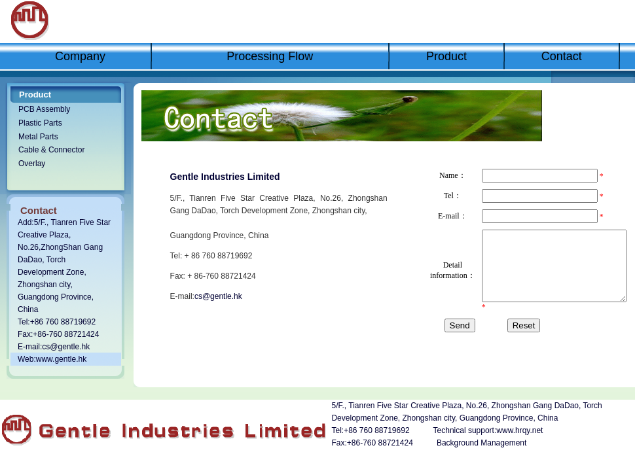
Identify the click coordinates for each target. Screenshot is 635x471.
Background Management (481, 442)
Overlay (31, 163)
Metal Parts (38, 136)
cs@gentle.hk (66, 346)
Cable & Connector (51, 149)
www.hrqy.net (519, 430)
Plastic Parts (40, 123)
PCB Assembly (44, 109)
